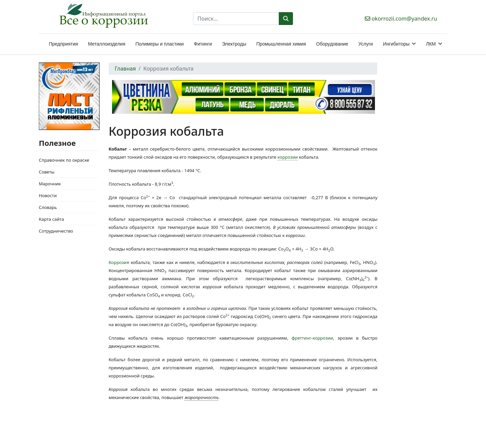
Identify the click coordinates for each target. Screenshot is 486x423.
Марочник (50, 184)
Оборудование (332, 44)
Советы (46, 172)
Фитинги (203, 44)
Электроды (234, 44)
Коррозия (119, 262)
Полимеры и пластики (159, 44)
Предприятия (63, 44)
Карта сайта (51, 219)
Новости (48, 195)
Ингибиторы (396, 44)
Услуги (365, 44)
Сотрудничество (56, 231)
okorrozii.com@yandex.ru (404, 18)
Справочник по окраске (64, 160)
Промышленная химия (281, 44)
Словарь (48, 207)
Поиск (286, 18)
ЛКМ (431, 44)
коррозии (287, 157)
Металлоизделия (106, 44)
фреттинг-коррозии (312, 338)
